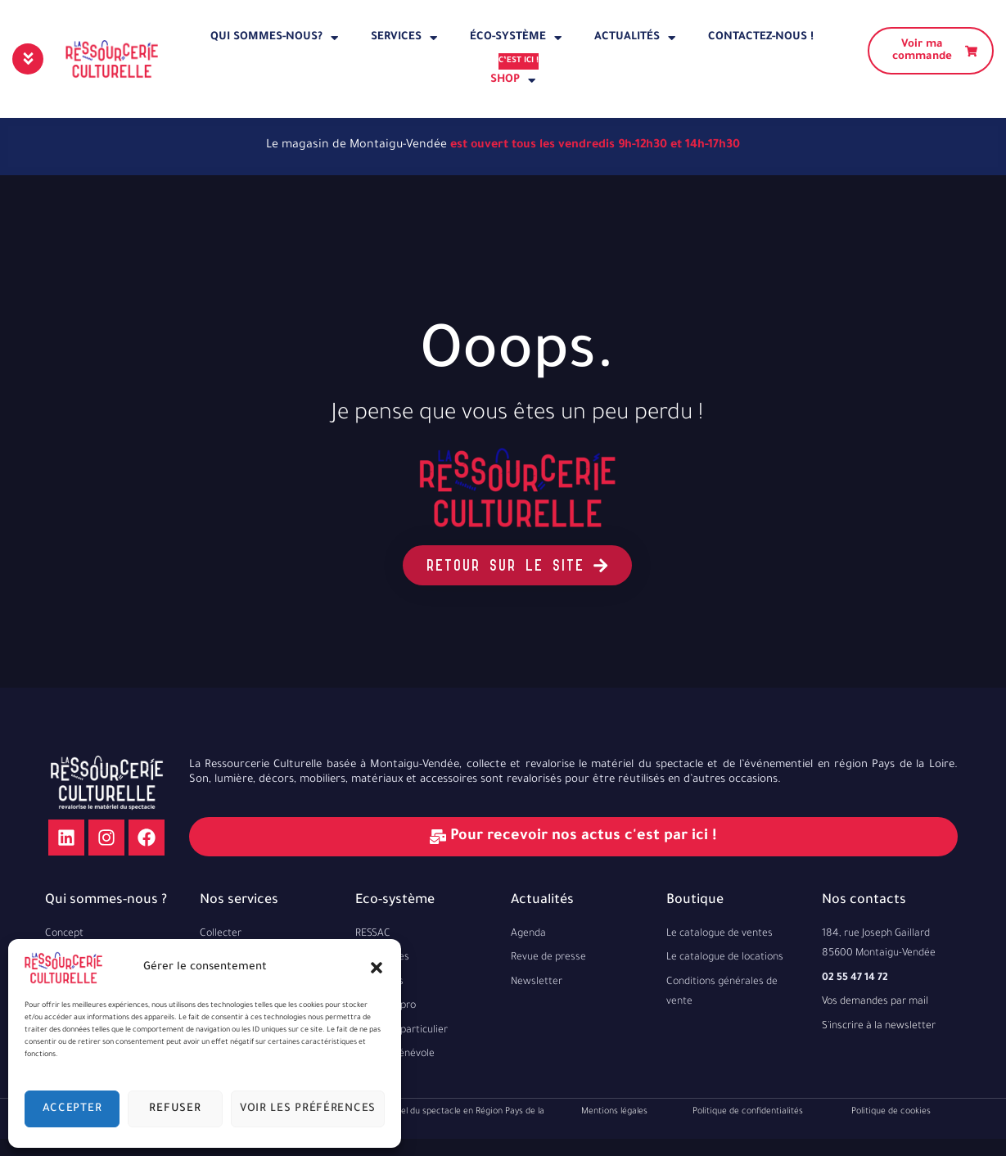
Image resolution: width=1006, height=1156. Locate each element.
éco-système (516, 38)
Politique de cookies (891, 1112)
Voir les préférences (308, 1109)
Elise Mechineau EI (570, 1148)
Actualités (634, 38)
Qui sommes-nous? (274, 38)
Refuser (175, 1109)
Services (404, 38)
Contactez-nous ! (761, 37)
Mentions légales (614, 1112)
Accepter (72, 1109)
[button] (376, 968)
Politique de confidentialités (747, 1112)
